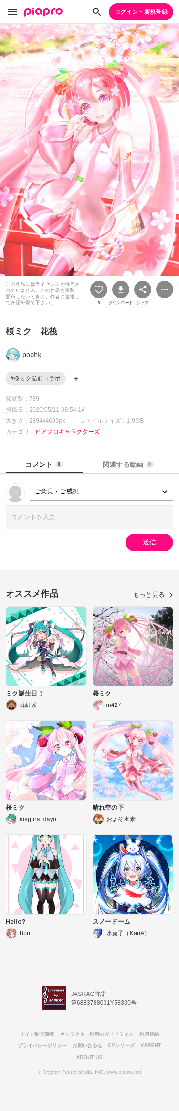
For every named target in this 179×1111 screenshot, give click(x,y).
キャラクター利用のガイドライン (97, 1034)
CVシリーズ (121, 1045)
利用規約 (149, 1034)
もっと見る (153, 594)
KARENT (150, 1045)
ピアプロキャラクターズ (67, 431)
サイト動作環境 (37, 1034)
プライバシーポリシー (42, 1045)
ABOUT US (89, 1057)
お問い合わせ (87, 1045)
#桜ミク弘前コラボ (36, 378)
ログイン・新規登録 (141, 12)
